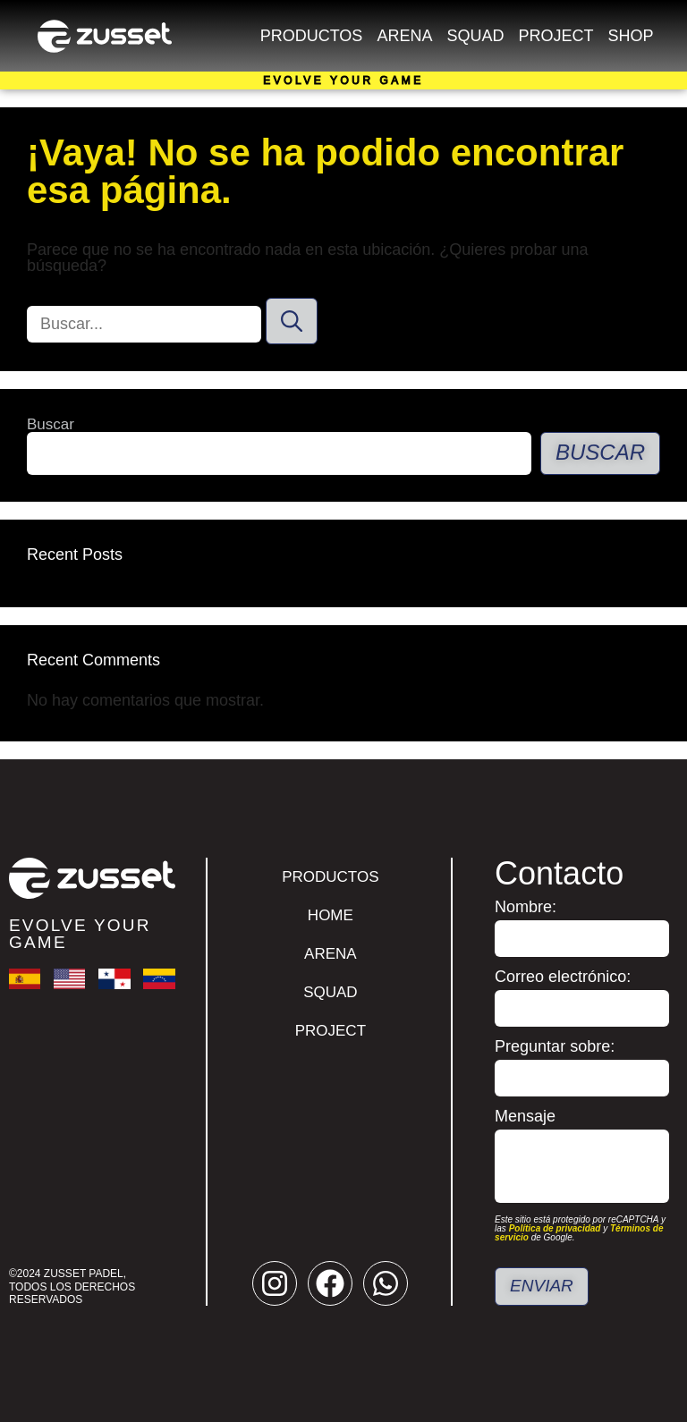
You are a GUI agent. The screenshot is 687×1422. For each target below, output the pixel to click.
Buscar (50, 424)
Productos (311, 36)
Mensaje (525, 1116)
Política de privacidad (555, 1228)
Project (555, 36)
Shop (630, 36)
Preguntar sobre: (555, 1046)
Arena (404, 36)
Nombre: (525, 907)
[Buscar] (292, 321)
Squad (475, 36)
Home (330, 915)
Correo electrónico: (563, 977)
